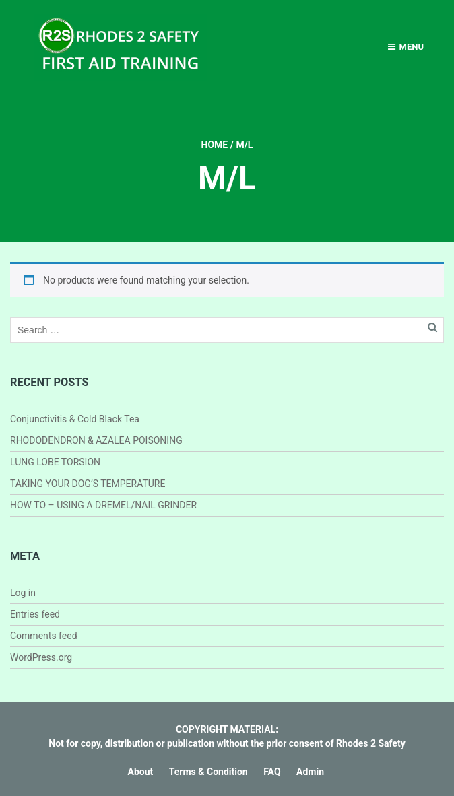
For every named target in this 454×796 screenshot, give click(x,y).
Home (214, 144)
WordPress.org (41, 657)
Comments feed (43, 635)
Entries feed (35, 614)
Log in (23, 592)
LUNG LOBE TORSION (55, 462)
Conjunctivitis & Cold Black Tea (74, 418)
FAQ (271, 771)
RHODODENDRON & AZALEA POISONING (96, 440)
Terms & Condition (208, 771)
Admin (310, 771)
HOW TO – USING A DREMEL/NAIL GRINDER (103, 505)
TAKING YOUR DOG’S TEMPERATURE (87, 483)
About (141, 771)
